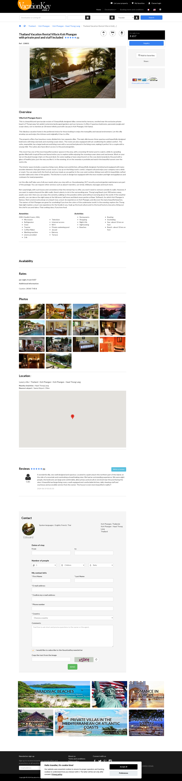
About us (72, 756)
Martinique (61, 694)
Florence (139, 698)
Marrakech (147, 729)
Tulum (132, 732)
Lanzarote (78, 733)
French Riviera (60, 730)
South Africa (147, 727)
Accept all (123, 767)
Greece (99, 730)
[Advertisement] (73, 249)
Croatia (59, 733)
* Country (36, 614)
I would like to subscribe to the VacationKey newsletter (59, 650)
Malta (65, 733)
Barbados (29, 696)
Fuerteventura (88, 733)
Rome (133, 698)
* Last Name (79, 576)
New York (107, 694)
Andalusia (78, 735)
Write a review (118, 469)
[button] (72, 416)
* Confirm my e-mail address (43, 595)
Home (98, 9)
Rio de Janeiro (136, 727)
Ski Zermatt (136, 734)
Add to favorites (146, 55)
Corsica (113, 730)
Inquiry (146, 43)
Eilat (161, 729)
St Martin (39, 694)
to (75, 549)
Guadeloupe (70, 694)
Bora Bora (81, 699)
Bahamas (79, 694)
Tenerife (71, 733)
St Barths (47, 694)
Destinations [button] (110, 9)
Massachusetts (101, 696)
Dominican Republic (40, 696)
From (34, 549)
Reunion (80, 696)
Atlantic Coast (71, 730)
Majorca (92, 730)
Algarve (107, 733)
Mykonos (105, 730)
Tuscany (93, 735)
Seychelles (72, 696)
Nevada (111, 696)
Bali (26, 694)
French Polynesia (59, 699)
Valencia (156, 701)
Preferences (123, 773)
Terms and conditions (76, 759)
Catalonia (86, 735)
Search (151, 17)
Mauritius (64, 696)
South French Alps (142, 732)
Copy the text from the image (44, 655)
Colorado (118, 696)
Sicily (125, 730)
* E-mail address (38, 586)
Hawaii (120, 694)
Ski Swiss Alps (146, 734)
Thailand (32, 694)
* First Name (37, 576)
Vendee (100, 735)
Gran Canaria (99, 733)
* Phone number (38, 604)
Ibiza (87, 730)
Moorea (74, 699)
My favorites (138, 3)
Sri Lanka (38, 699)
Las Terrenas (47, 699)
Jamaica (21, 696)
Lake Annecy (156, 734)
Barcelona (146, 703)
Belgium (150, 701)
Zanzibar (132, 729)
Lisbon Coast (108, 735)
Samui (25, 729)
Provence (142, 701)
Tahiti (68, 699)
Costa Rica (155, 729)
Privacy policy (73, 761)
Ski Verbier (159, 732)
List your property (119, 3)
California (99, 694)
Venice (145, 698)
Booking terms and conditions (132, 9)
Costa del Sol (116, 733)
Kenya (151, 732)
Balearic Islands (54, 696)
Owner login (154, 3)
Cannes (151, 698)
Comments (36, 623)
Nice (156, 698)
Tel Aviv (139, 729)
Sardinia (119, 730)
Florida (53, 694)
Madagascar (156, 727)
